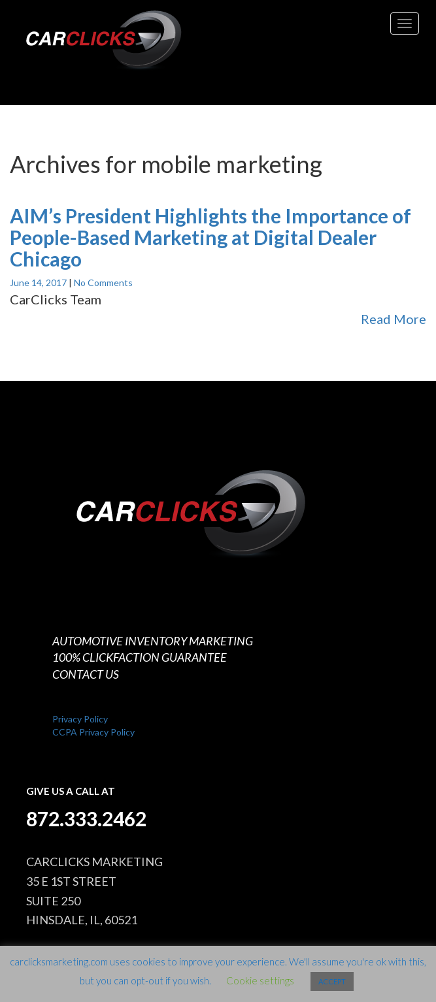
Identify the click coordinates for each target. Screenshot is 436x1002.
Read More (393, 319)
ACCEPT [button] (332, 981)
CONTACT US (85, 674)
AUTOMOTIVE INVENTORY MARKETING (152, 641)
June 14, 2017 (39, 282)
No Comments (103, 282)
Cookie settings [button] (260, 980)
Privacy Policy (80, 718)
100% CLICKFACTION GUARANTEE (139, 657)
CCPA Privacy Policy (93, 731)
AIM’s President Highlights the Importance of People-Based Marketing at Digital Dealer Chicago (210, 237)
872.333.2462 (86, 818)
